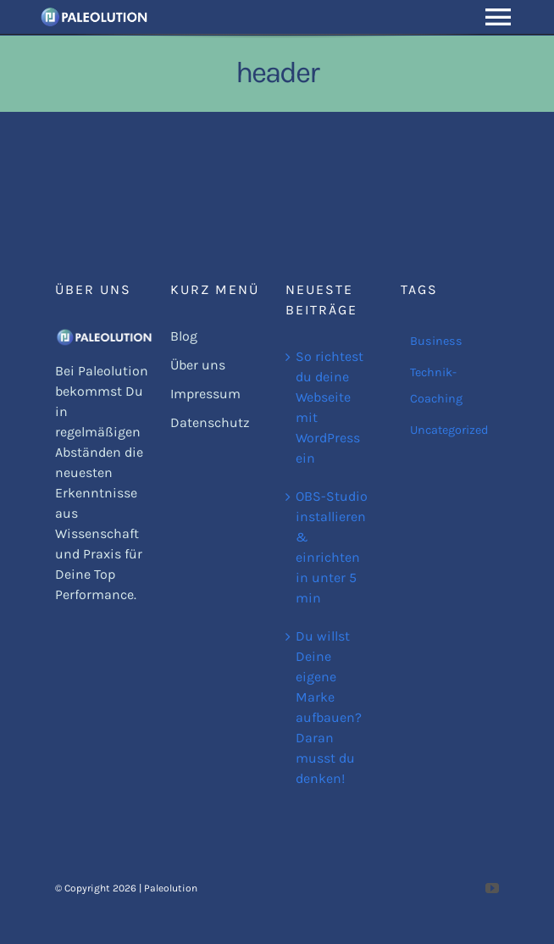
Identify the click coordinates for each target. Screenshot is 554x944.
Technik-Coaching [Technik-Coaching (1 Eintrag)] (436, 385)
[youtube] (492, 888)
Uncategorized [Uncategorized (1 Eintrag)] (449, 430)
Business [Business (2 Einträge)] (436, 341)
